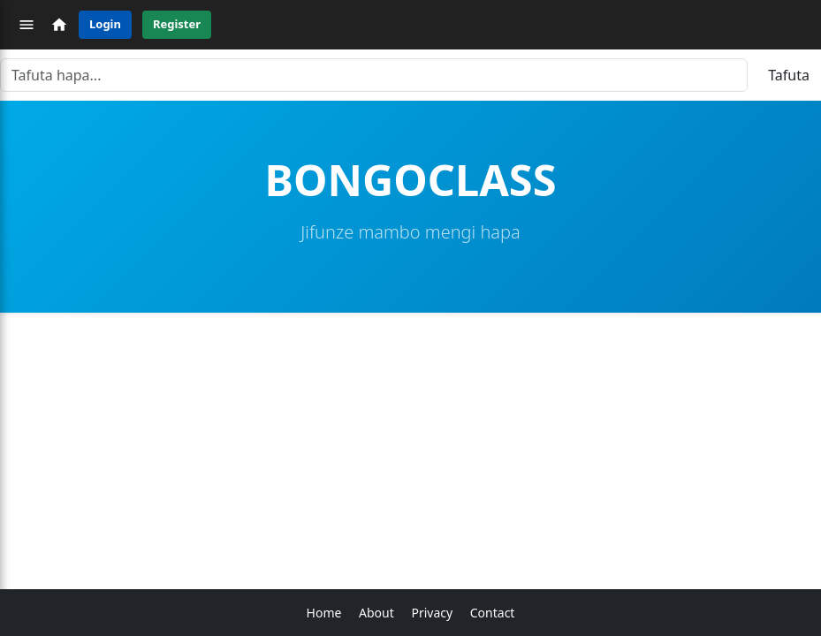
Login (105, 24)
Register (177, 24)
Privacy (431, 612)
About (376, 612)
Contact (492, 612)
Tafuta (789, 75)
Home (324, 612)
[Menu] (26, 24)
